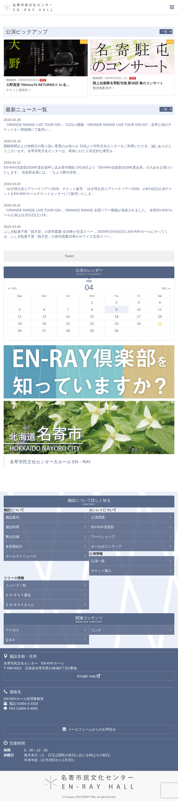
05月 (166, 288)
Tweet (69, 256)
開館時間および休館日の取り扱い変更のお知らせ (41, 146)
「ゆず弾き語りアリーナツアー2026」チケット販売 (43, 189)
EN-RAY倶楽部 (102, 527)
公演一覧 (98, 561)
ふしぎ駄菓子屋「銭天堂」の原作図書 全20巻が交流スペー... (50, 231)
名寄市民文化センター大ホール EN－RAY (50, 461)
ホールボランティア (106, 546)
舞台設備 (12, 537)
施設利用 (12, 527)
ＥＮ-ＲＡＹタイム (20, 605)
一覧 (166, 31)
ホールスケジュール (21, 556)
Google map (88, 676)
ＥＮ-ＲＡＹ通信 (18, 595)
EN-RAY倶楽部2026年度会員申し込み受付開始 (39, 167)
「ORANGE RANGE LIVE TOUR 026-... (34, 125)
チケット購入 (101, 571)
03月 (12, 288)
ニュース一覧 (16, 585)
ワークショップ (103, 537)
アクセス (12, 630)
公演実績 (98, 517)
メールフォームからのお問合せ (89, 729)
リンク (96, 630)
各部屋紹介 (14, 546)
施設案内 (12, 517)
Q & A (10, 640)
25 (160, 324)
